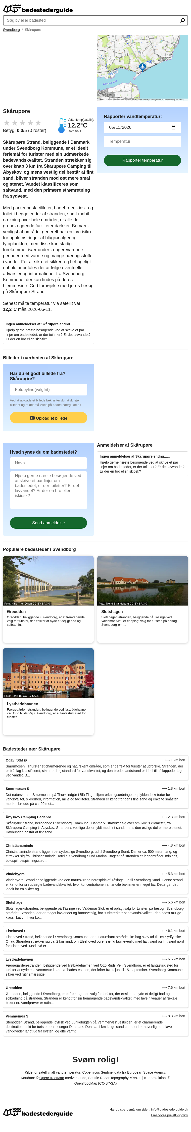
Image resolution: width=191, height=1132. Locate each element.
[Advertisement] (48, 70)
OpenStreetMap (52, 1078)
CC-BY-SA (107, 1083)
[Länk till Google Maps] (142, 68)
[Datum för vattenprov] (142, 127)
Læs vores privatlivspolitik (169, 1115)
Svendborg (11, 30)
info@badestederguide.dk (169, 1109)
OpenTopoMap (85, 1083)
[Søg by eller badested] (182, 21)
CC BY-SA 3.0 (41, 603)
